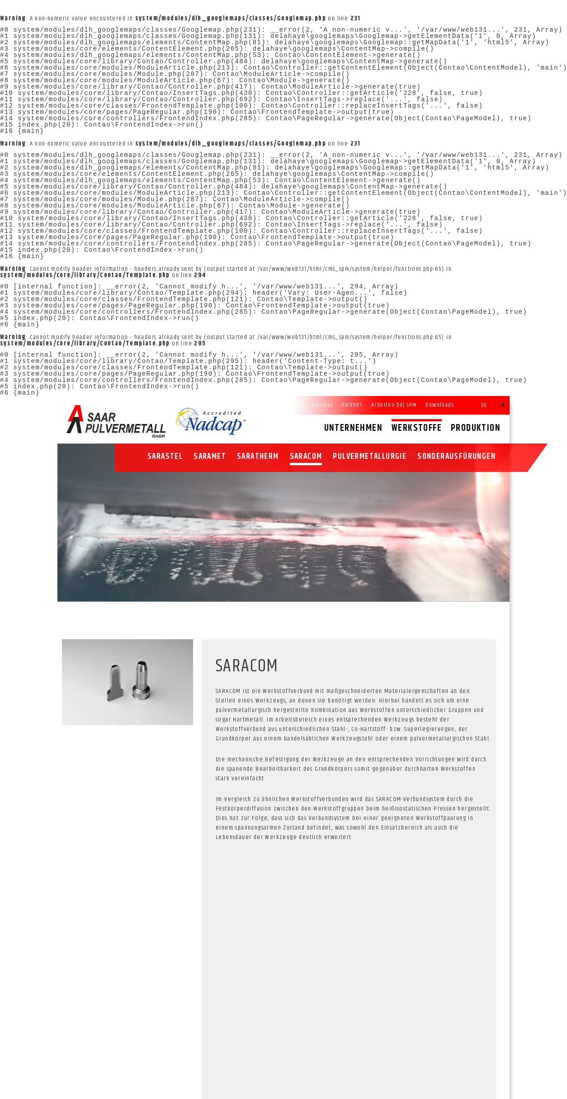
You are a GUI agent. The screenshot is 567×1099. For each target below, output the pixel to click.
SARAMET (210, 456)
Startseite (290, 405)
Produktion (476, 428)
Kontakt (322, 405)
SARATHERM (258, 456)
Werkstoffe (417, 428)
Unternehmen (353, 428)
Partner (352, 405)
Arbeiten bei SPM (393, 405)
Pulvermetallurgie (369, 456)
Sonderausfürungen (456, 456)
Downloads (439, 405)
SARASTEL (165, 456)
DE (484, 405)
